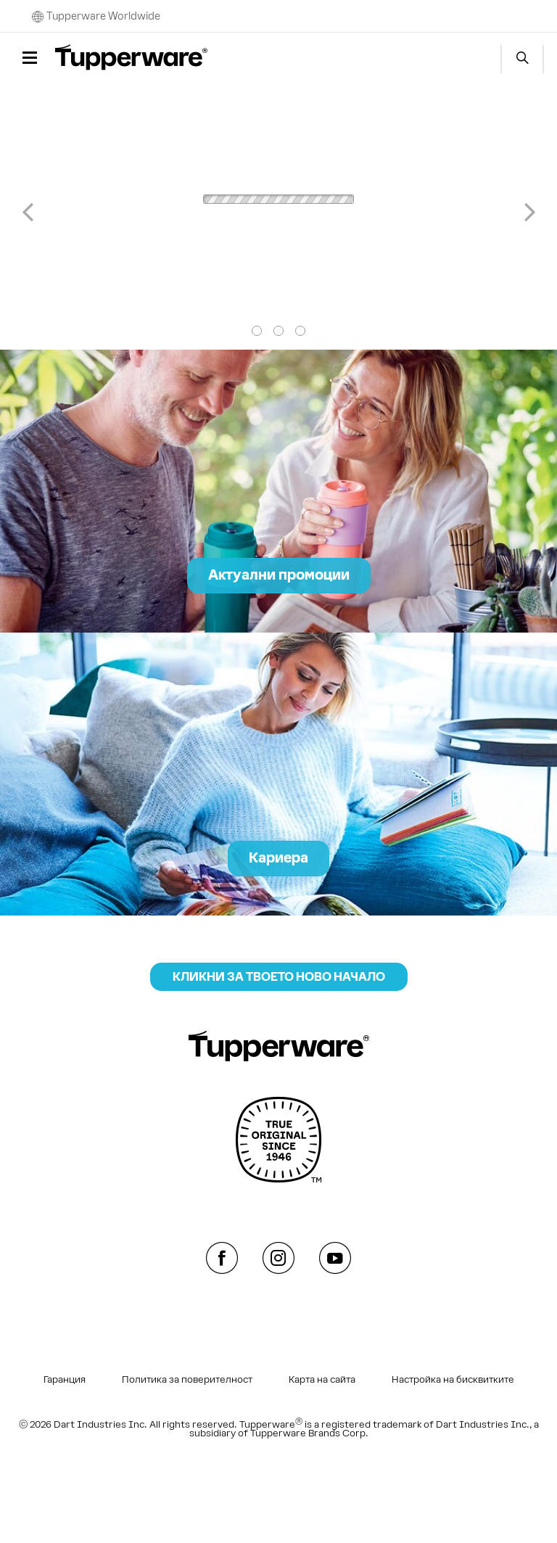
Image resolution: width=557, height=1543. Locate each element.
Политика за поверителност (187, 1379)
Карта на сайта (322, 1379)
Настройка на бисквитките (453, 1379)
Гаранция (65, 1379)
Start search (522, 58)
